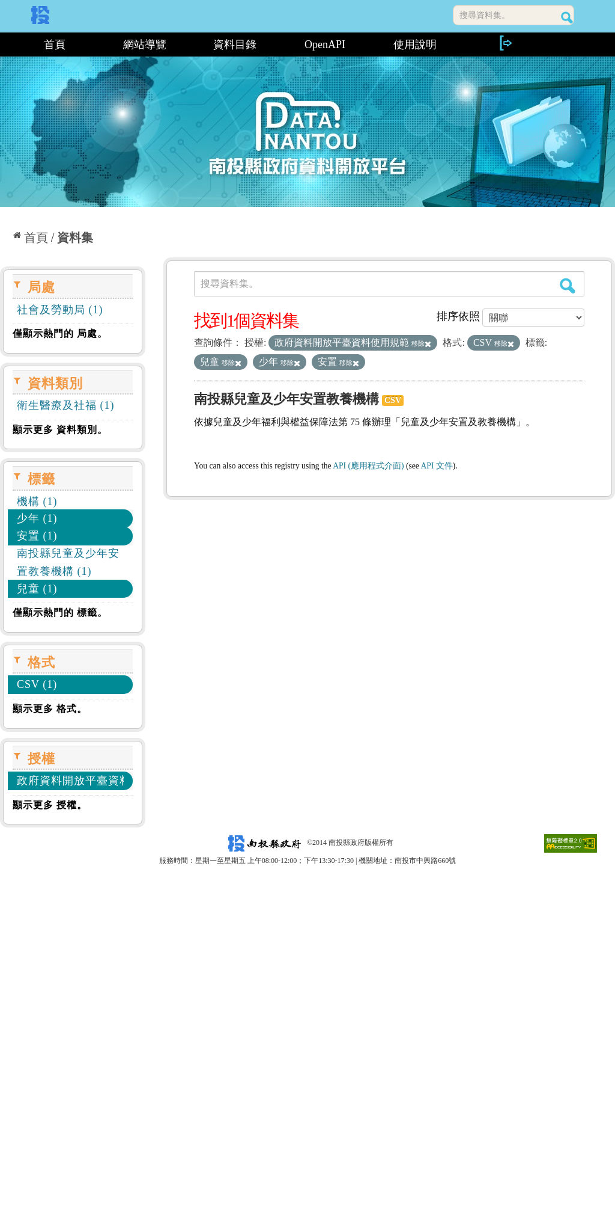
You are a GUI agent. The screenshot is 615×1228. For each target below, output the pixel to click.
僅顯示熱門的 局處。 (60, 333)
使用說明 (415, 44)
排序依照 (458, 316)
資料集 (75, 237)
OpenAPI (324, 44)
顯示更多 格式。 (50, 709)
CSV (392, 400)
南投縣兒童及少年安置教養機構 (286, 399)
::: (4, 44)
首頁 (54, 44)
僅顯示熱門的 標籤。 (60, 612)
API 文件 (437, 465)
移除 (421, 343)
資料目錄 (234, 44)
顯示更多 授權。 (50, 805)
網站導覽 (144, 44)
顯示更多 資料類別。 (60, 430)
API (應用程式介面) (368, 465)
